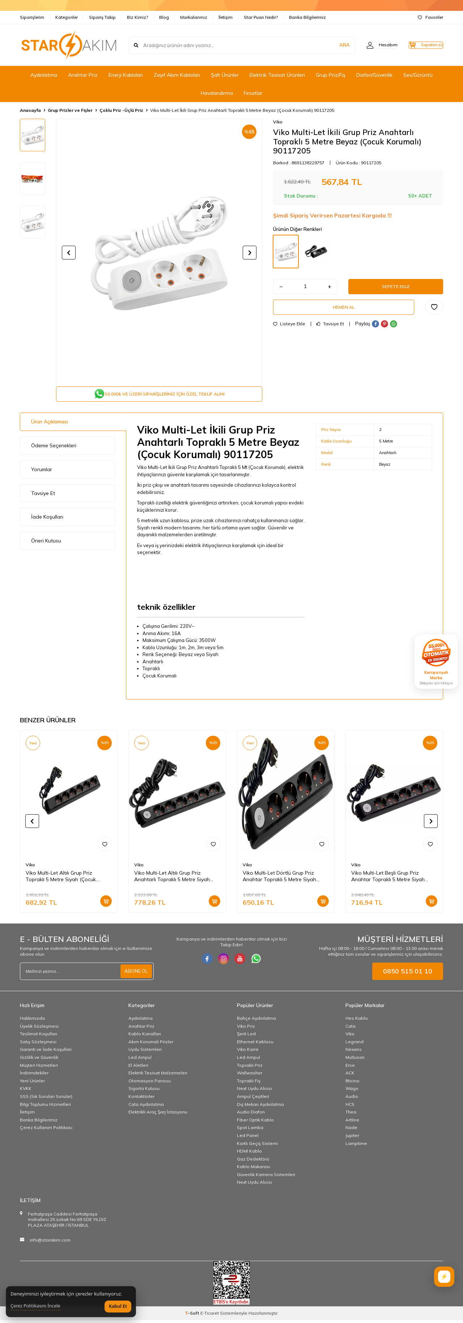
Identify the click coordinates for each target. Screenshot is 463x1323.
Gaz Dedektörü (253, 1162)
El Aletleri (138, 1068)
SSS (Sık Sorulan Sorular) (46, 1099)
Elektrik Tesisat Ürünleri (277, 75)
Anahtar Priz (83, 75)
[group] (159, 252)
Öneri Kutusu (46, 543)
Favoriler (430, 17)
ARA (330, 45)
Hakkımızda (32, 1021)
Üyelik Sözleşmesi (39, 1029)
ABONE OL (135, 974)
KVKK (25, 1091)
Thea (350, 1114)
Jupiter (352, 1138)
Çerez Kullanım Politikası (46, 1130)
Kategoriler (66, 17)
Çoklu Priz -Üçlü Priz (121, 110)
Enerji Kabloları (126, 75)
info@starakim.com (50, 1243)
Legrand (354, 1044)
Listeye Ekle (289, 329)
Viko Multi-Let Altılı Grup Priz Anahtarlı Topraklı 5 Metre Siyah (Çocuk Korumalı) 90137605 (172, 879)
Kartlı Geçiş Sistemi (257, 1146)
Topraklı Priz (250, 1068)
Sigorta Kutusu (144, 1091)
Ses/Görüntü (418, 75)
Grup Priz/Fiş (330, 75)
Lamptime (356, 1146)
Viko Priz (246, 1029)
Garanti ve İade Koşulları (46, 1052)
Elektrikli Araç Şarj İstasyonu (157, 1114)
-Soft (192, 1316)
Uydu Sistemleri (145, 1052)
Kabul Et (118, 1306)
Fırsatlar (253, 93)
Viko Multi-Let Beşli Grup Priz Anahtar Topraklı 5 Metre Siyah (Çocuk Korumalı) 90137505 (388, 879)
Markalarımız (193, 17)
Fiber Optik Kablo (255, 1122)
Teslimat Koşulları (38, 1036)
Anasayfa (30, 110)
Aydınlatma (43, 75)
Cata (350, 1029)
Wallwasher (249, 1075)
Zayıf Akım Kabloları (177, 75)
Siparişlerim (32, 17)
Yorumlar (41, 472)
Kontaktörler (141, 1099)
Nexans (353, 1052)
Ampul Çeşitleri (253, 1099)
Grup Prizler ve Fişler (70, 110)
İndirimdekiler (34, 1075)
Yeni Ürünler (32, 1083)
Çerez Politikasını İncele (35, 1306)
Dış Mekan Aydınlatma (260, 1107)
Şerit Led (246, 1036)
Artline (352, 1122)
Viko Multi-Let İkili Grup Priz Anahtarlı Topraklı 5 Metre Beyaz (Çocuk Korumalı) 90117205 (242, 110)
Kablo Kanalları (144, 1036)
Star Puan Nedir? (261, 17)
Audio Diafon (251, 1114)
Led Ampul (140, 1060)
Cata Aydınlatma (146, 1107)
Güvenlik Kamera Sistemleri (266, 1177)
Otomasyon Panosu (149, 1083)
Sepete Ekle (396, 288)
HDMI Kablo (249, 1154)
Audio (351, 1099)
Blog (164, 17)
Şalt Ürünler (225, 75)
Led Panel (248, 1138)
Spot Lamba (250, 1130)
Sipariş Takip (102, 17)
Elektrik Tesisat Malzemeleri (157, 1075)
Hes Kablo (356, 1021)
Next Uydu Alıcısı (254, 1091)
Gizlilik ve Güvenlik (39, 1060)
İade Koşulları (47, 519)
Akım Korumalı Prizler (150, 1044)
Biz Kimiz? (137, 17)
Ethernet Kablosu (255, 1044)
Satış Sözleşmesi (38, 1044)
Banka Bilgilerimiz (307, 17)
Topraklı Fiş (248, 1083)
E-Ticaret (209, 1316)
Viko (278, 121)
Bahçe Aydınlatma (256, 1021)
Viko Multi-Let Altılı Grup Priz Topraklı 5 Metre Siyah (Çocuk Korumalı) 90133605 (61, 879)
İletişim (225, 17)
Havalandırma (217, 93)
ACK (349, 1075)
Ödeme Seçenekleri (53, 448)
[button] (69, 252)
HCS (349, 1107)
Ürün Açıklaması (49, 424)
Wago (351, 1091)
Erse (350, 1068)
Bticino (352, 1083)
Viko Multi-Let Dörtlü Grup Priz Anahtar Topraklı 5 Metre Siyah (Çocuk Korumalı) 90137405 (279, 879)
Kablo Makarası (253, 1169)
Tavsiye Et (330, 329)
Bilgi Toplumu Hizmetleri (45, 1107)
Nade (351, 1130)
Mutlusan (355, 1060)
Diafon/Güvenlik (374, 75)
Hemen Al (343, 311)
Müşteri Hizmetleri (39, 1068)
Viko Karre (248, 1052)
